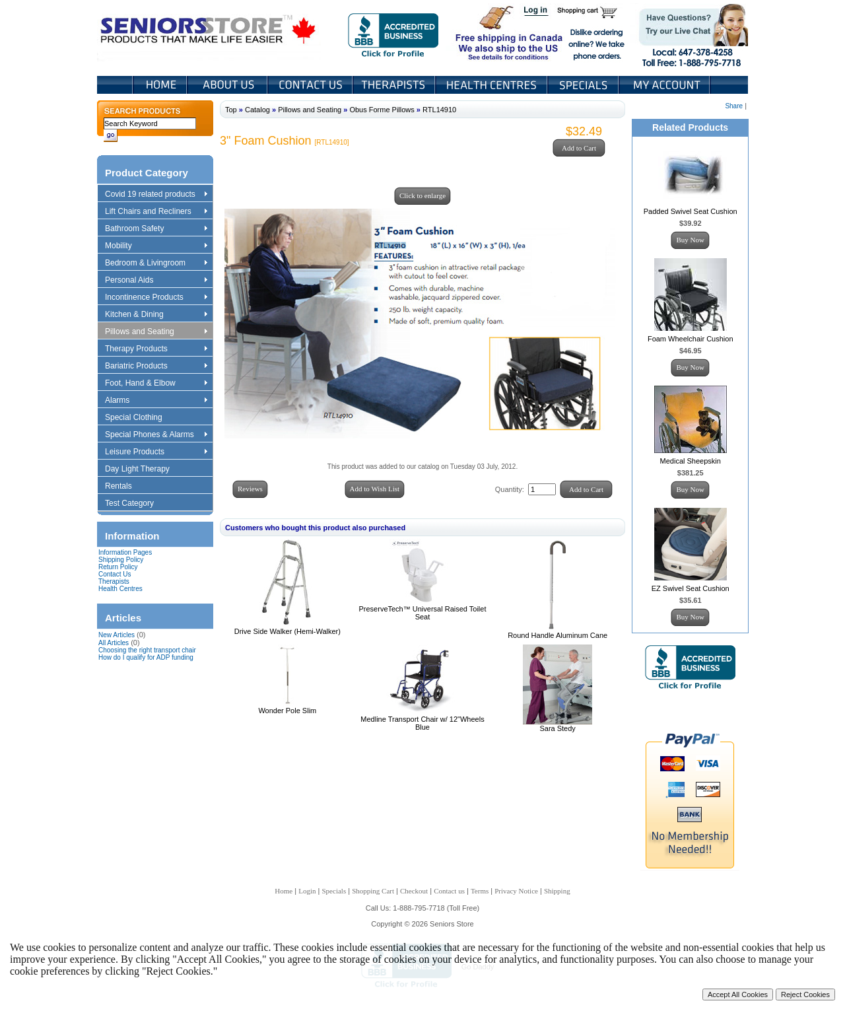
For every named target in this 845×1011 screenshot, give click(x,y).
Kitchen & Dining (155, 315)
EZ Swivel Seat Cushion (690, 588)
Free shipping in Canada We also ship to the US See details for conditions (483, 32)
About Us (228, 85)
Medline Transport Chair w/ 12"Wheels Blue (422, 723)
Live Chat (689, 32)
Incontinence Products (155, 298)
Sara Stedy (557, 728)
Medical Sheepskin (690, 461)
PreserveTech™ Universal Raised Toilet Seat (422, 613)
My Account (665, 85)
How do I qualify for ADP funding (145, 657)
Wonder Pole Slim (287, 711)
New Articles (116, 635)
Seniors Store (209, 32)
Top (231, 110)
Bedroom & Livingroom (155, 263)
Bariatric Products (155, 366)
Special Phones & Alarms (156, 435)
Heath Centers (492, 85)
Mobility (155, 246)
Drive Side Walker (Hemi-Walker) (287, 631)
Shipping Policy (120, 559)
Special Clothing (140, 418)
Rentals (124, 486)
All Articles (113, 642)
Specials (584, 85)
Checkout (414, 891)
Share (734, 106)
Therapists (395, 85)
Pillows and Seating (155, 332)
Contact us (449, 891)
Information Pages (125, 552)
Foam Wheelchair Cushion (690, 339)
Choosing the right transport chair (147, 650)
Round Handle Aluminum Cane (557, 635)
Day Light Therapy (143, 469)
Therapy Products (155, 349)
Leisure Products (155, 452)
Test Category (135, 504)
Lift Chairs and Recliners (155, 212)
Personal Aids (155, 280)
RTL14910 (439, 110)
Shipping (557, 891)
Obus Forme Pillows (381, 110)
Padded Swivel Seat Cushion (690, 211)
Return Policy (117, 567)
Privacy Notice (516, 891)
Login (537, 11)
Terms (480, 891)
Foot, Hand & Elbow (155, 383)
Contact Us (311, 85)
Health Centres (120, 588)
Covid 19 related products (157, 195)
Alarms (155, 401)
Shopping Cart (592, 11)
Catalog (257, 110)
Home (160, 85)
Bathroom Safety (155, 229)
